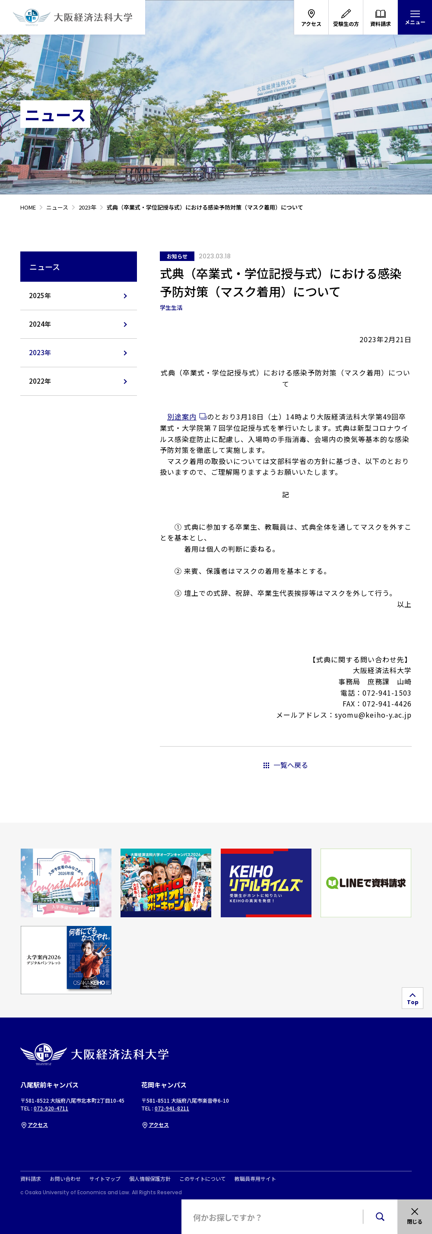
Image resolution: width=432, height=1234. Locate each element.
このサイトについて (202, 1178)
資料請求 (30, 1178)
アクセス (34, 1124)
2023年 (40, 352)
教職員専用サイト (255, 1178)
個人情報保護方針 (150, 1178)
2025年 (40, 295)
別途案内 (182, 416)
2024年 (40, 323)
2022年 (40, 380)
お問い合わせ (65, 1178)
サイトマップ (105, 1178)
